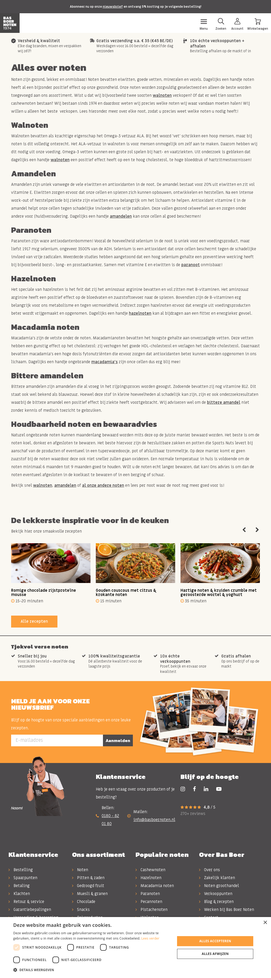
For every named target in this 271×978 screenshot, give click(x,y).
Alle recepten (34, 621)
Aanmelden (118, 740)
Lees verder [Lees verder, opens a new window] (150, 938)
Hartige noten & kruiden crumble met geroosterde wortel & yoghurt (218, 593)
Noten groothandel (219, 885)
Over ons (209, 869)
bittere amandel (223, 402)
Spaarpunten (22, 877)
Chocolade (83, 901)
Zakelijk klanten (217, 877)
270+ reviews (192, 813)
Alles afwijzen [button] (215, 953)
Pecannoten (149, 901)
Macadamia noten (155, 885)
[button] (91, 970)
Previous (244, 530)
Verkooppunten (215, 893)
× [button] (265, 923)
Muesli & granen (90, 893)
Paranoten (148, 893)
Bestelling (20, 869)
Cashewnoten (150, 869)
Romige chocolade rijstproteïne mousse (43, 593)
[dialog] (135, 947)
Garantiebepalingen (29, 909)
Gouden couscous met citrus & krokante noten (126, 593)
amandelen (121, 216)
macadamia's (104, 362)
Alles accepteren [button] (215, 941)
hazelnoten (140, 313)
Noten (80, 869)
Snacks (81, 909)
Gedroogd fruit (88, 885)
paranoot (190, 264)
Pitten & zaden (88, 877)
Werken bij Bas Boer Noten (226, 909)
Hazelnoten (148, 877)
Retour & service (26, 901)
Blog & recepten (216, 901)
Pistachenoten (152, 909)
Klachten (19, 893)
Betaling (19, 885)
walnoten (162, 95)
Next (257, 530)
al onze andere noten (103, 485)
